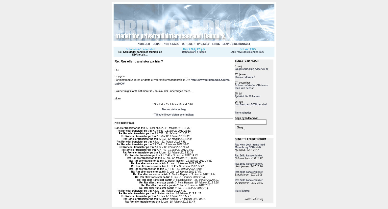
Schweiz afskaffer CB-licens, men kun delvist (251, 87)
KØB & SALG (171, 44)
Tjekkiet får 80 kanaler (248, 96)
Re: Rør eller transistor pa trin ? (135, 130)
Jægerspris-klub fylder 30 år (251, 69)
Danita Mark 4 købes (194, 52)
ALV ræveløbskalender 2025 (247, 52)
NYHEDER (144, 44)
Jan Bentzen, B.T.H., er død (251, 104)
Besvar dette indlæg (174, 109)
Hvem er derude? (245, 77)
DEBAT (157, 44)
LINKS (216, 44)
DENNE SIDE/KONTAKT (236, 44)
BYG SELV (203, 44)
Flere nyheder (243, 112)
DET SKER (188, 44)
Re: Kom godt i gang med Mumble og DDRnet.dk (140, 53)
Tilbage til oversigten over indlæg (174, 114)
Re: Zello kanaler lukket (249, 155)
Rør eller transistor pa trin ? (131, 128)
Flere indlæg (242, 191)
